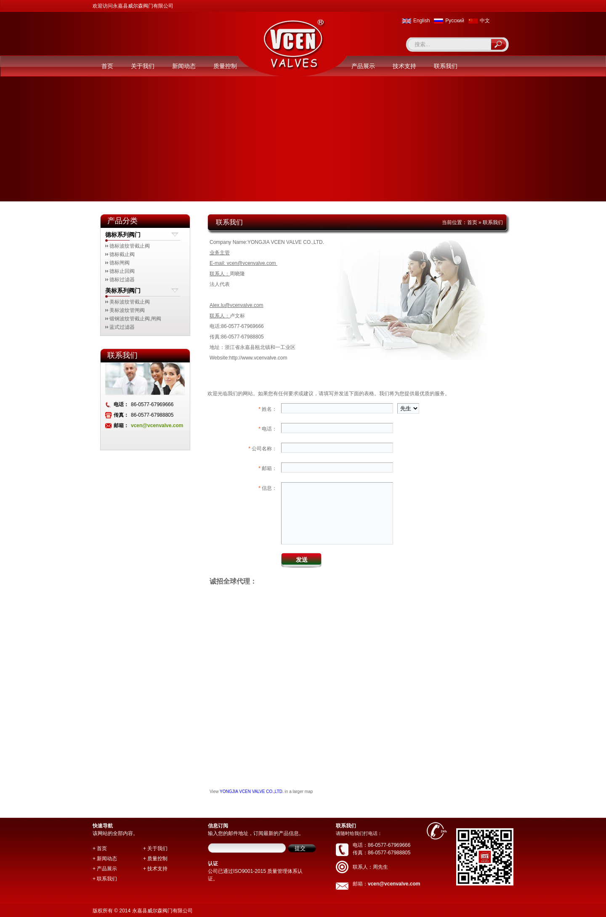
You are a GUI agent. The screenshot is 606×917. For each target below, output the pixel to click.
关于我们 (142, 66)
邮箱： (267, 468)
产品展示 (363, 66)
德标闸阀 (119, 263)
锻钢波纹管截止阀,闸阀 (135, 319)
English (421, 21)
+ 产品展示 (105, 869)
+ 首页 (100, 848)
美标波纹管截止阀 (129, 302)
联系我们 (445, 66)
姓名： (267, 409)
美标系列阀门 (123, 290)
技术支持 (404, 66)
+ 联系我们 (105, 879)
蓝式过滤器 (122, 327)
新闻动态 (184, 66)
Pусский (454, 21)
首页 (107, 66)
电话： (267, 429)
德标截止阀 (122, 254)
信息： (267, 488)
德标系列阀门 (123, 234)
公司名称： (262, 449)
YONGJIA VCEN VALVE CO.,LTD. (252, 791)
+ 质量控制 (155, 859)
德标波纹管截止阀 (129, 246)
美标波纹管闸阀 (127, 310)
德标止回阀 (122, 271)
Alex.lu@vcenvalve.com (236, 305)
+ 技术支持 (155, 869)
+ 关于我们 (155, 848)
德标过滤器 (122, 280)
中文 (485, 21)
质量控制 (225, 66)
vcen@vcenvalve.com (157, 425)
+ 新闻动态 (105, 859)
